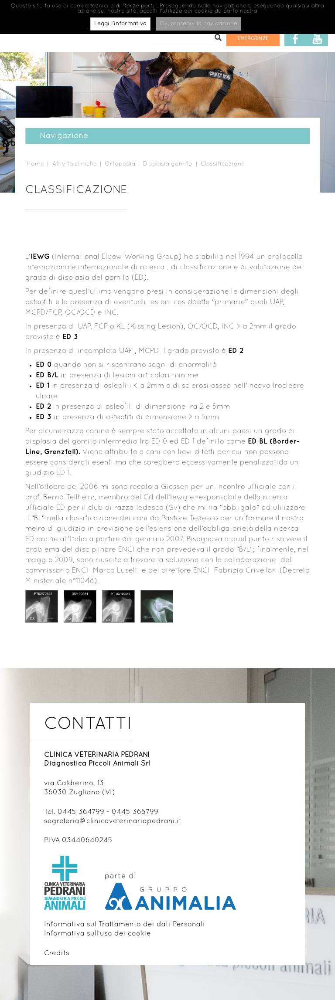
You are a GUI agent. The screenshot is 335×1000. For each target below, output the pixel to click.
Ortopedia (120, 164)
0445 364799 (81, 812)
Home (35, 164)
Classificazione (223, 164)
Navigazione (58, 136)
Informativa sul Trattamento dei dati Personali (124, 925)
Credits (56, 953)
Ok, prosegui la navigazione (198, 24)
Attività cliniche (74, 164)
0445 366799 (135, 812)
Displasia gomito (167, 164)
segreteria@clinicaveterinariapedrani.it (112, 821)
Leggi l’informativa (120, 24)
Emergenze (253, 39)
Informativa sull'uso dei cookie (97, 934)
